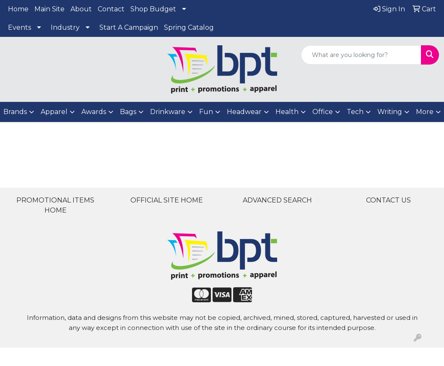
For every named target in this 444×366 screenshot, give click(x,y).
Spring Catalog (189, 27)
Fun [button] (206, 112)
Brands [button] (15, 112)
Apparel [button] (54, 112)
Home (18, 9)
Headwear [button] (244, 112)
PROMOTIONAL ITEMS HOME (55, 205)
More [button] (425, 112)
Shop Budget (153, 9)
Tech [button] (355, 112)
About (81, 9)
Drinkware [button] (167, 112)
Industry (65, 27)
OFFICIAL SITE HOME (166, 200)
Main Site (49, 9)
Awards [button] (93, 112)
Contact (111, 9)
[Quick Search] (361, 55)
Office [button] (322, 112)
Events (19, 27)
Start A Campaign (128, 27)
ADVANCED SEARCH (277, 200)
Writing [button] (389, 112)
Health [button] (287, 112)
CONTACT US (388, 200)
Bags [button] (128, 112)
